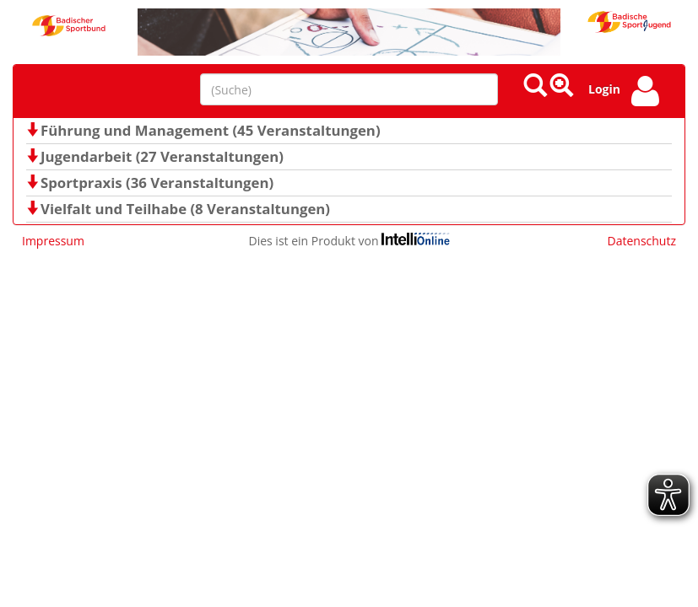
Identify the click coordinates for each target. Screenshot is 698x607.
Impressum (53, 241)
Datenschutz (642, 241)
